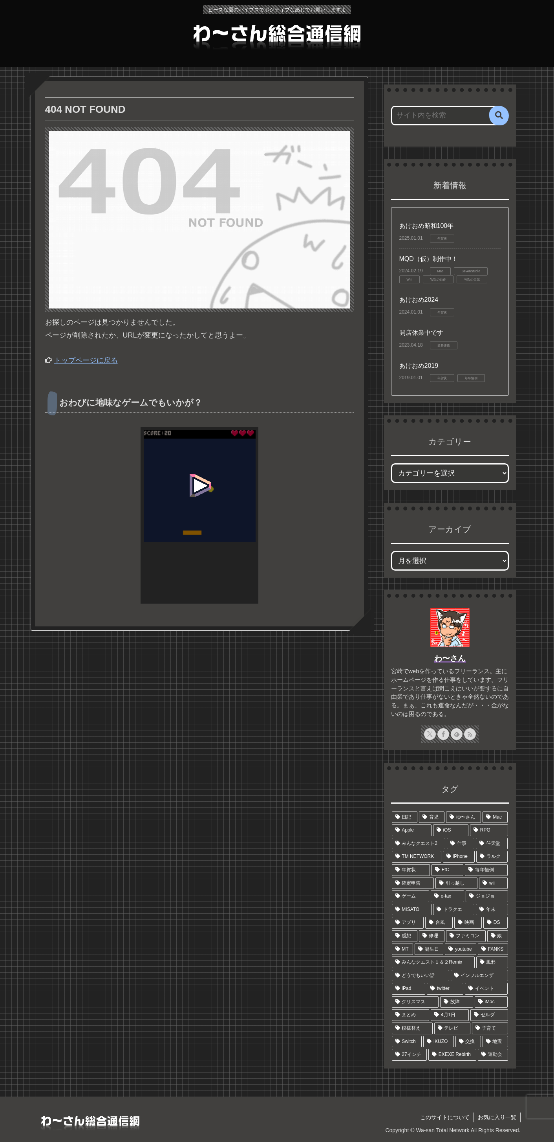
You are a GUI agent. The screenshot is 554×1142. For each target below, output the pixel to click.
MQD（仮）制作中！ (428, 258)
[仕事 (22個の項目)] (460, 844)
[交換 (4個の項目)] (468, 1042)
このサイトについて (445, 1117)
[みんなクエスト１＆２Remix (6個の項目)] (433, 962)
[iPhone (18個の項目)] (459, 857)
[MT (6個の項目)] (402, 949)
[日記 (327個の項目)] (404, 817)
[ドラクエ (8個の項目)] (453, 910)
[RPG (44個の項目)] (489, 830)
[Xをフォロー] (430, 734)
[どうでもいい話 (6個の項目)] (420, 976)
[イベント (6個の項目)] (486, 989)
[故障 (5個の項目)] (456, 1002)
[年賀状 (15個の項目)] (411, 870)
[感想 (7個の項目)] (404, 936)
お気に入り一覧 (497, 1117)
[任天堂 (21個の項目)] (492, 844)
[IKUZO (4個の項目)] (438, 1042)
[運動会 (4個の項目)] (493, 1055)
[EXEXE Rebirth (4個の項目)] (452, 1055)
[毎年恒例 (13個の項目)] (486, 870)
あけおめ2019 (419, 365)
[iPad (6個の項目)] (408, 989)
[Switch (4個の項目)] (407, 1042)
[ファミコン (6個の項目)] (466, 936)
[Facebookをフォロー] (443, 734)
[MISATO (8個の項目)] (412, 910)
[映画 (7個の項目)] (468, 923)
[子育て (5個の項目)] (490, 1028)
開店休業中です (421, 332)
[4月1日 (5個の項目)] (450, 1015)
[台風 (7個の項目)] (439, 923)
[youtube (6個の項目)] (460, 949)
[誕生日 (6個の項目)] (429, 949)
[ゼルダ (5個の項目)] (489, 1015)
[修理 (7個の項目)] (431, 936)
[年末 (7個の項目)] (492, 910)
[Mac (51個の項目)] (495, 817)
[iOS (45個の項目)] (450, 830)
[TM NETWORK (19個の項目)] (416, 857)
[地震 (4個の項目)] (495, 1042)
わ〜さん (450, 658)
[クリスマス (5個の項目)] (415, 1002)
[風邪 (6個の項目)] (492, 962)
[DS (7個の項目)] (495, 923)
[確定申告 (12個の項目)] (413, 883)
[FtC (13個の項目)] (447, 870)
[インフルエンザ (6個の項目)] (479, 976)
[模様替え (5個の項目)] (412, 1028)
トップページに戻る (86, 360)
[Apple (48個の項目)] (411, 830)
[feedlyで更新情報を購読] (457, 734)
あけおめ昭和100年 (426, 225)
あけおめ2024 (419, 299)
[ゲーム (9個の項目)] (410, 896)
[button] (499, 115)
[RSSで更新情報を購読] (470, 734)
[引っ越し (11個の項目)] (456, 883)
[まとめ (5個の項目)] (411, 1015)
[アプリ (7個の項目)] (408, 923)
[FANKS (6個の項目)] (493, 949)
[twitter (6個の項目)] (445, 989)
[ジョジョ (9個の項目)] (487, 896)
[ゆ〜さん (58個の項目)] (463, 817)
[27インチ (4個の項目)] (409, 1055)
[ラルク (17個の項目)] (492, 857)
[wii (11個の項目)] (493, 883)
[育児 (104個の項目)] (431, 817)
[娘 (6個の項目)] (497, 936)
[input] (445, 115)
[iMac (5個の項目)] (491, 1002)
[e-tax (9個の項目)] (447, 896)
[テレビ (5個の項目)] (452, 1028)
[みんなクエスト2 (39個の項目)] (418, 844)
